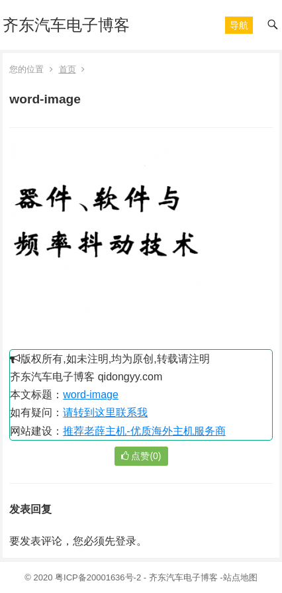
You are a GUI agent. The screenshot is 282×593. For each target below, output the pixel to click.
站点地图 (240, 577)
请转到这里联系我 (105, 412)
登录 (125, 541)
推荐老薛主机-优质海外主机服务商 (144, 431)
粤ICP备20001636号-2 (99, 577)
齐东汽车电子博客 (66, 25)
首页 (67, 69)
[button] (239, 25)
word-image (90, 394)
